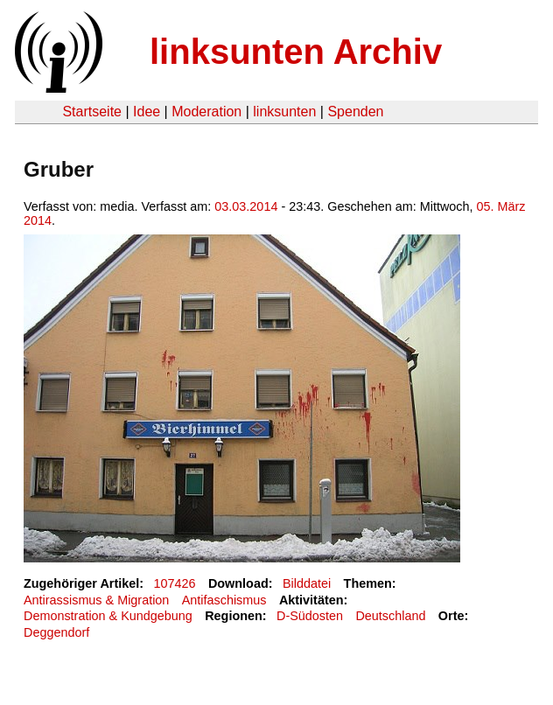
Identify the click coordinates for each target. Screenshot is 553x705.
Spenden (355, 111)
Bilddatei (307, 583)
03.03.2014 (245, 206)
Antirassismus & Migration (96, 600)
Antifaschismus (224, 600)
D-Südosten (309, 616)
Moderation (207, 111)
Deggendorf (56, 632)
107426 (175, 583)
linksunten (284, 111)
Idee (146, 111)
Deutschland (390, 616)
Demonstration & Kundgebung (108, 616)
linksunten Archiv (296, 51)
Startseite (92, 111)
